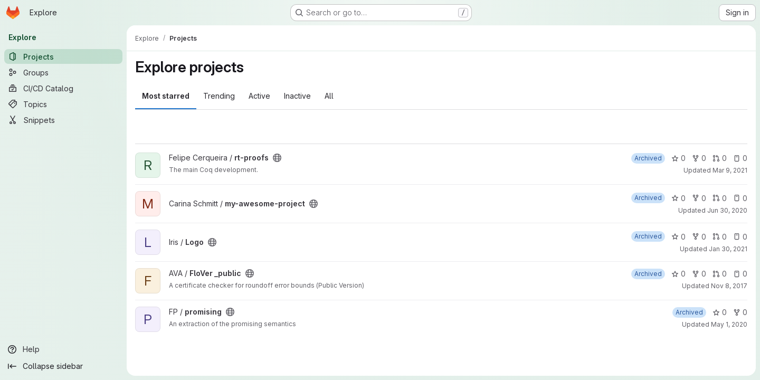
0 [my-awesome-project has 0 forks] (699, 198)
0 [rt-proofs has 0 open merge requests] (719, 158)
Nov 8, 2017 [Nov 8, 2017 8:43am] (729, 286)
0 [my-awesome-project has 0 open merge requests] (719, 198)
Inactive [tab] (297, 95)
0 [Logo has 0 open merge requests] (719, 236)
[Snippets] (63, 119)
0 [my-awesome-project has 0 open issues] (740, 198)
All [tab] (329, 95)
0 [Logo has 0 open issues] (740, 236)
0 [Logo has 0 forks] (699, 236)
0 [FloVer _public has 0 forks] (699, 273)
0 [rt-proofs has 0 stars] (678, 158)
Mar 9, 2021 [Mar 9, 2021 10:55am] (729, 170)
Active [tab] (259, 95)
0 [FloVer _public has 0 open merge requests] (719, 273)
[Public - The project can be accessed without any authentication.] (277, 158)
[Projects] (63, 56)
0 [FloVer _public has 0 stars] (678, 273)
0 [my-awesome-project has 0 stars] (678, 198)
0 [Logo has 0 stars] (678, 236)
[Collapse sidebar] (63, 366)
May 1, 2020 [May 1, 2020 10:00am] (729, 324)
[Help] (63, 349)
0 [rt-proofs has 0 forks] (699, 158)
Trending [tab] (219, 95)
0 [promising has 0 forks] (740, 312)
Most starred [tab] (165, 95)
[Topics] (63, 104)
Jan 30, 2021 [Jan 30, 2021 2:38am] (728, 249)
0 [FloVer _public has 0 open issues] (740, 273)
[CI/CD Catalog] (63, 88)
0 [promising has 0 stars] (719, 312)
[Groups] (63, 72)
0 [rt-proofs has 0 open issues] (740, 158)
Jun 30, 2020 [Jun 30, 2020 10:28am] (727, 210)
